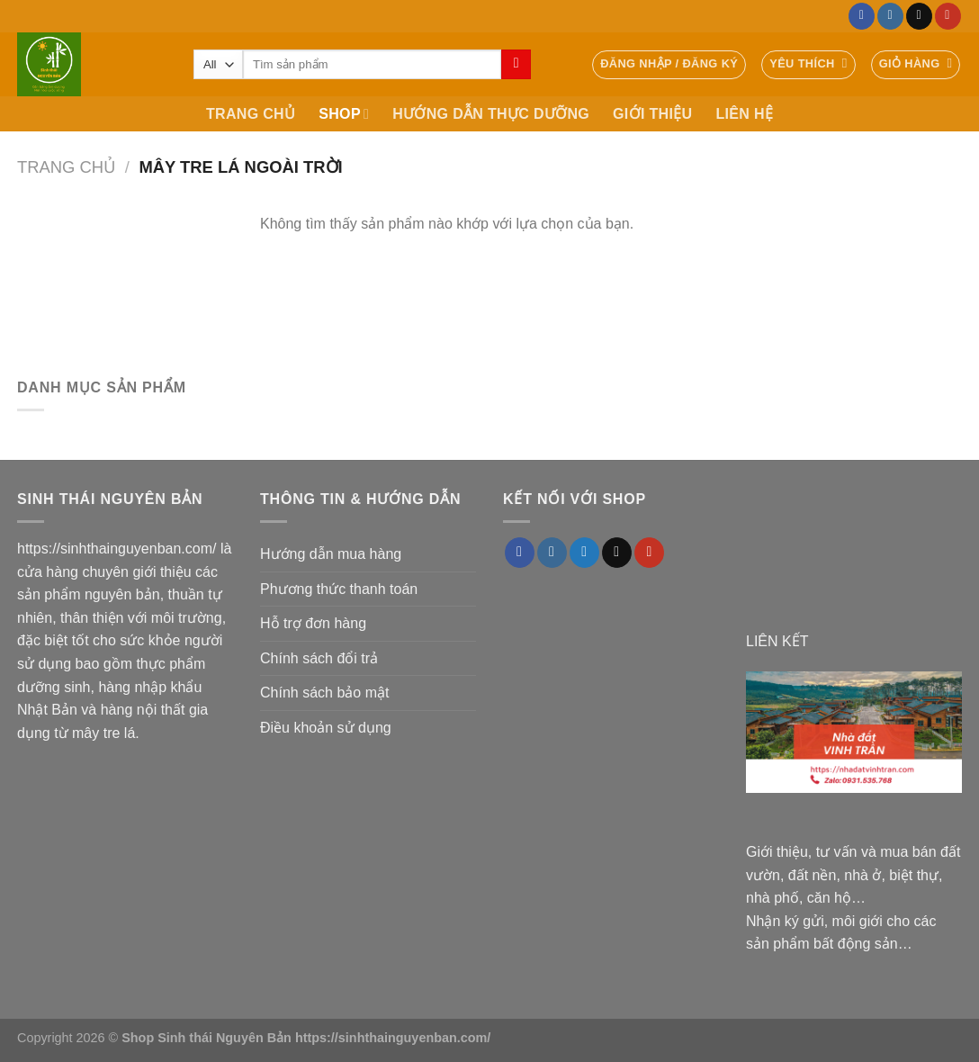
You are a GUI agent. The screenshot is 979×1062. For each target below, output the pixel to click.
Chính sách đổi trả (319, 658)
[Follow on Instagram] (890, 16)
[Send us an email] (919, 16)
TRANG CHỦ (250, 114)
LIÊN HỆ (744, 114)
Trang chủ (66, 167)
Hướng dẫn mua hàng (330, 554)
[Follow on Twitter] (584, 552)
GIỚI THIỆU (652, 114)
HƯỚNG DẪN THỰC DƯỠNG (490, 114)
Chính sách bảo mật (324, 692)
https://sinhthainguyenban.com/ (116, 548)
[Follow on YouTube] (948, 16)
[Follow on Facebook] (862, 16)
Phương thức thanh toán (339, 589)
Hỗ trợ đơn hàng (313, 623)
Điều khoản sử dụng (325, 727)
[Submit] (516, 65)
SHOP (344, 113)
